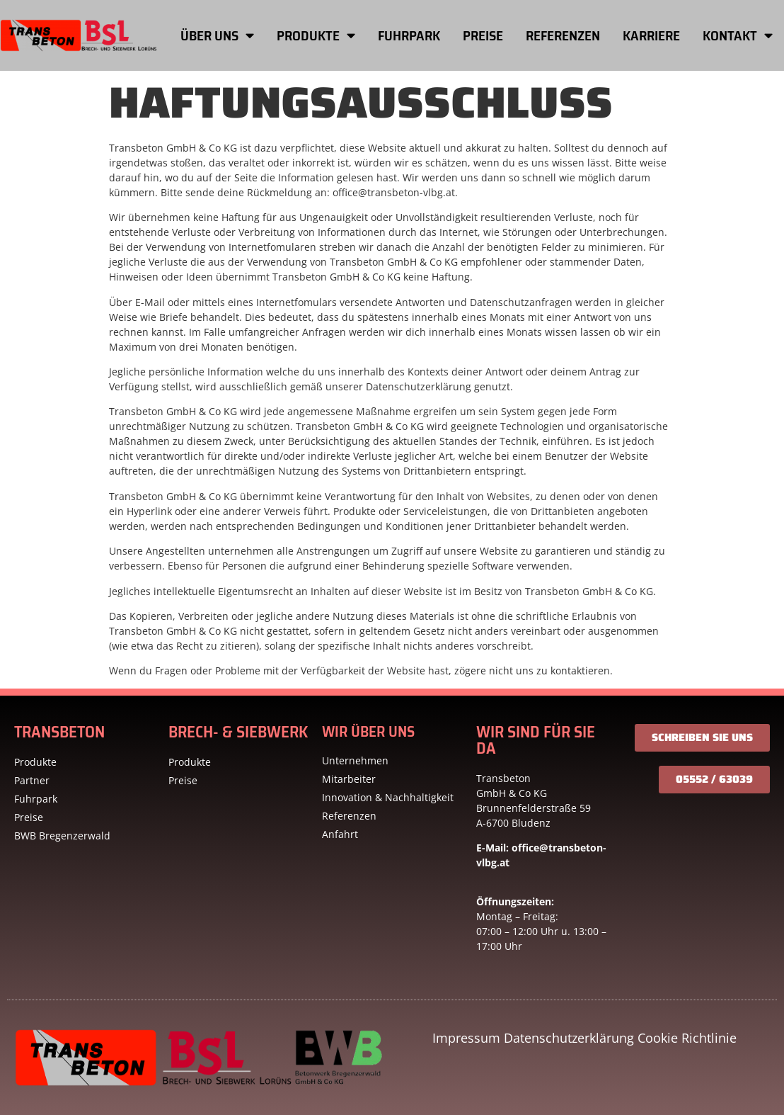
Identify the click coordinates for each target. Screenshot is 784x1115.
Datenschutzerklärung (569, 1037)
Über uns (217, 35)
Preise (483, 35)
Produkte (316, 35)
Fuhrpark (409, 35)
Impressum (466, 1037)
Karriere (651, 35)
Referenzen (563, 35)
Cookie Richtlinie (687, 1037)
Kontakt (738, 35)
